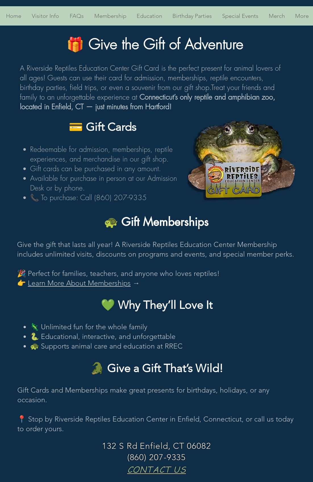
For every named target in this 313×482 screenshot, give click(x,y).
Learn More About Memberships (79, 283)
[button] (44, 16)
